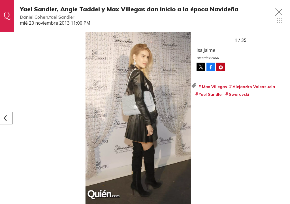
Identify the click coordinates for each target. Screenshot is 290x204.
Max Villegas (214, 86)
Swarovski (239, 94)
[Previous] (6, 118)
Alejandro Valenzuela (254, 86)
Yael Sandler (211, 94)
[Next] (184, 118)
